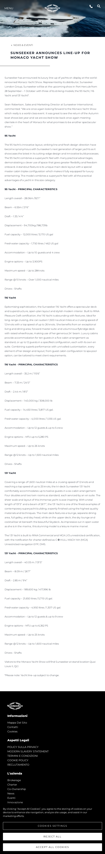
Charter (12, 784)
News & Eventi (21, 45)
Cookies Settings (52, 825)
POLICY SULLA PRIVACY (22, 747)
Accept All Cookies (52, 847)
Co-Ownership (16, 789)
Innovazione (15, 802)
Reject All (52, 836)
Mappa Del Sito (17, 722)
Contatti (12, 727)
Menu (8, 8)
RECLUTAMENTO (18, 764)
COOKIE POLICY (17, 760)
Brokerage (14, 780)
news (10, 793)
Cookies (12, 731)
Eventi (11, 798)
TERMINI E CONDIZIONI (22, 755)
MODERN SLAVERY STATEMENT (28, 751)
